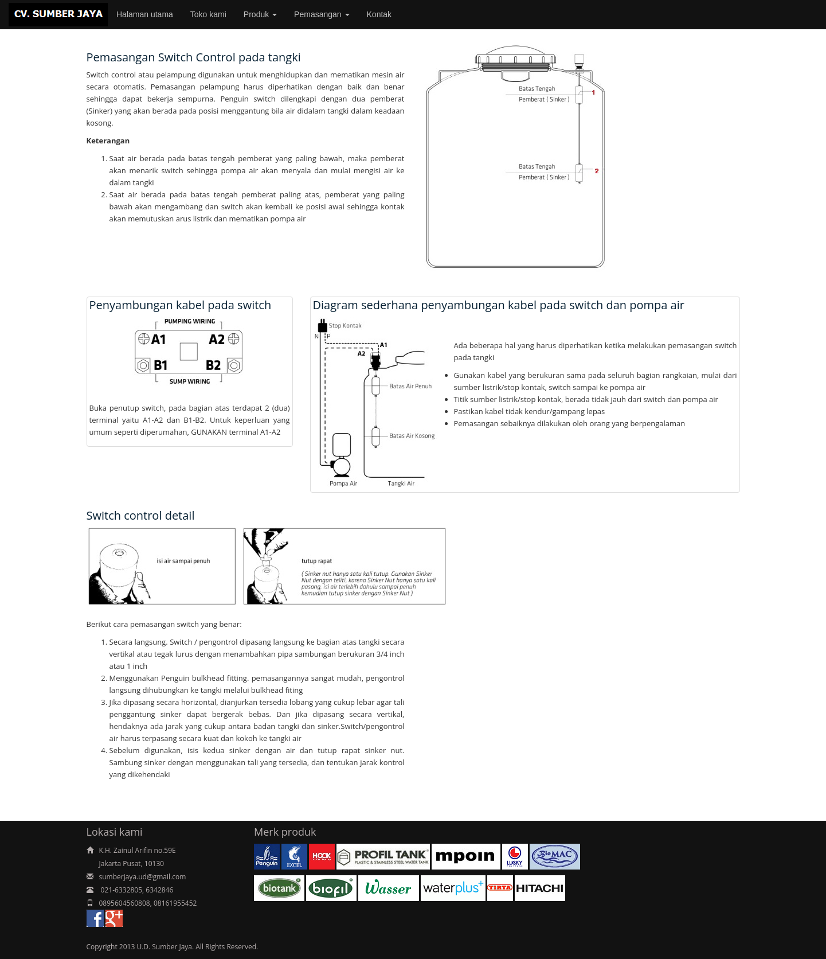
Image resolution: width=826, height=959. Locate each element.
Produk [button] (260, 14)
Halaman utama (144, 14)
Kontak (379, 14)
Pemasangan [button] (321, 14)
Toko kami (208, 14)
